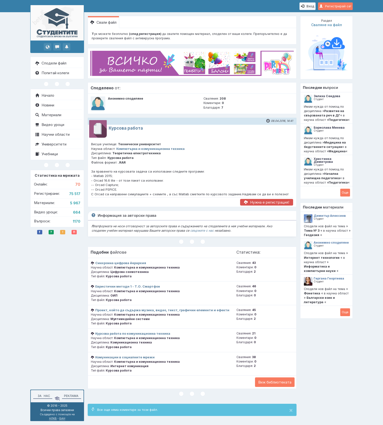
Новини (44, 105)
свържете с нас (202, 230)
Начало (44, 95)
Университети (50, 144)
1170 (76, 221)
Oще (345, 192)
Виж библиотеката (274, 382)
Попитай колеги (52, 73)
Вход (307, 6)
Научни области (52, 134)
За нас (43, 396)
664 (76, 212)
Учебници (46, 154)
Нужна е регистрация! (266, 202)
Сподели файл (50, 63)
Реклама (71, 396)
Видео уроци (49, 124)
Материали (48, 115)
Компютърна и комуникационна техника (150, 149)
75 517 (74, 193)
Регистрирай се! (335, 6)
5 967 (75, 203)
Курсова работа (126, 128)
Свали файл (103, 22)
